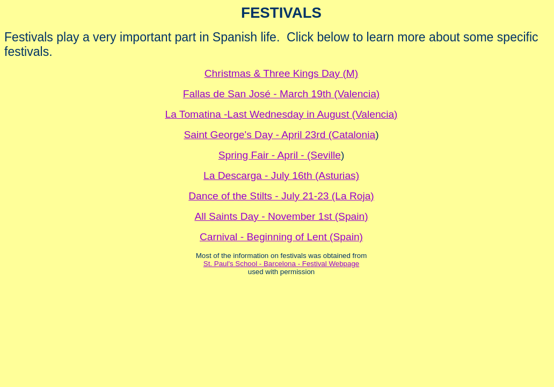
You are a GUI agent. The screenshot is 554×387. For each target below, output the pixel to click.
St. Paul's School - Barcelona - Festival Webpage (281, 264)
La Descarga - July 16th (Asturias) (281, 175)
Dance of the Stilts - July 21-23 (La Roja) (281, 196)
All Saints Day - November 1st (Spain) (281, 216)
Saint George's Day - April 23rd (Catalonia (279, 134)
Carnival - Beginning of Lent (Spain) (281, 236)
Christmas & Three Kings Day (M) (281, 73)
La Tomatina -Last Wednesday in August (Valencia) (281, 114)
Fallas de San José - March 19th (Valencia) (281, 93)
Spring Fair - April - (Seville (279, 155)
